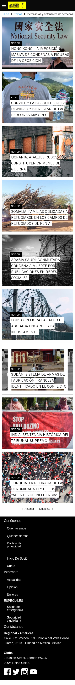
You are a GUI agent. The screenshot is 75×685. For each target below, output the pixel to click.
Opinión (12, 587)
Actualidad (14, 579)
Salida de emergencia (15, 608)
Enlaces (12, 594)
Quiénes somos (17, 536)
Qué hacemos (16, 528)
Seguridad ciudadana (14, 619)
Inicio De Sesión (18, 558)
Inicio (6, 14)
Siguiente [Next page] (44, 508)
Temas (18, 14)
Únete (11, 566)
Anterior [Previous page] (29, 508)
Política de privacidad (14, 545)
